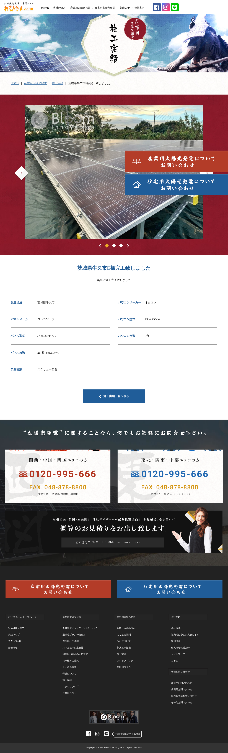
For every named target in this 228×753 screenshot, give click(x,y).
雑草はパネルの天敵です (75, 654)
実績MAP (125, 7)
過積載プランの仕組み (74, 634)
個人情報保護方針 (180, 647)
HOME (45, 7)
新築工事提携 (124, 647)
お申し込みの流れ (126, 628)
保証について (69, 673)
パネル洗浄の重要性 (73, 647)
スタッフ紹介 (15, 641)
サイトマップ (178, 654)
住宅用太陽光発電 (105, 7)
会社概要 (175, 628)
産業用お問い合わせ (181, 682)
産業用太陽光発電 (80, 7)
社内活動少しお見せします (185, 634)
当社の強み (59, 7)
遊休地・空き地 (71, 641)
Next (202, 168)
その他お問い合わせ (181, 702)
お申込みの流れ (71, 660)
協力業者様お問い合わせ (184, 695)
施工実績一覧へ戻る (114, 396)
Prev (16, 168)
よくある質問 (69, 667)
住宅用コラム (124, 667)
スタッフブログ (71, 686)
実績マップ (14, 634)
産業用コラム (69, 693)
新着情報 (12, 647)
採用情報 (175, 641)
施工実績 (57, 83)
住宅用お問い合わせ (181, 689)
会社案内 (139, 7)
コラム (174, 660)
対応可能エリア (16, 628)
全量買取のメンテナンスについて (80, 628)
